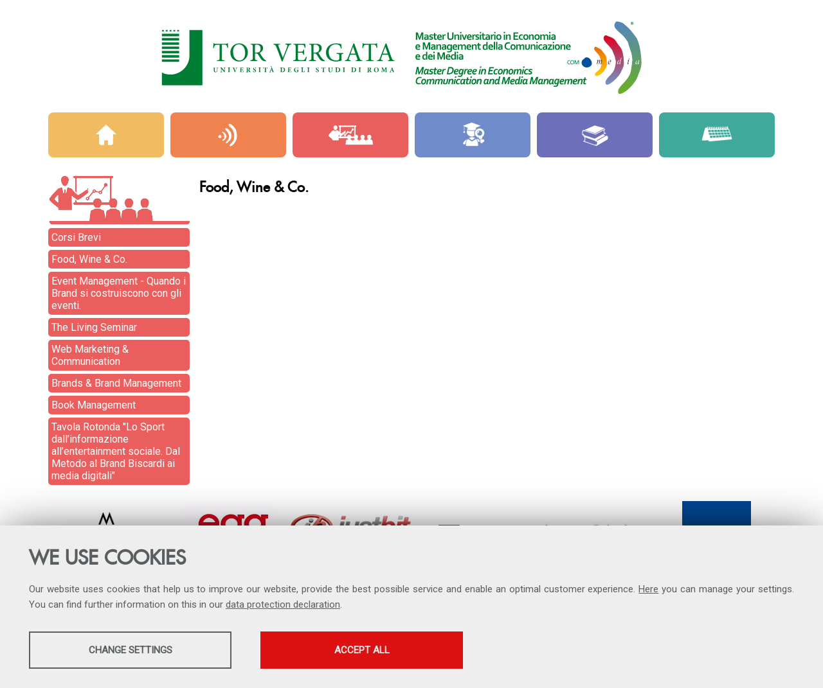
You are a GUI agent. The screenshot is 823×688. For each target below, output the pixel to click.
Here (648, 589)
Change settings (130, 650)
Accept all (362, 650)
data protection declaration (283, 604)
